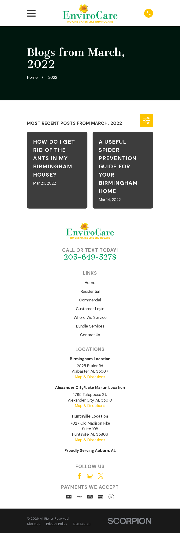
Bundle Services (90, 326)
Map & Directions (90, 376)
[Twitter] (100, 476)
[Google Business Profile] (90, 476)
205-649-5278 (90, 257)
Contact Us (90, 334)
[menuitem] (34, 523)
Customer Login (90, 308)
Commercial (90, 300)
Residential (90, 291)
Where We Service (90, 317)
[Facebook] (79, 476)
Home (90, 282)
